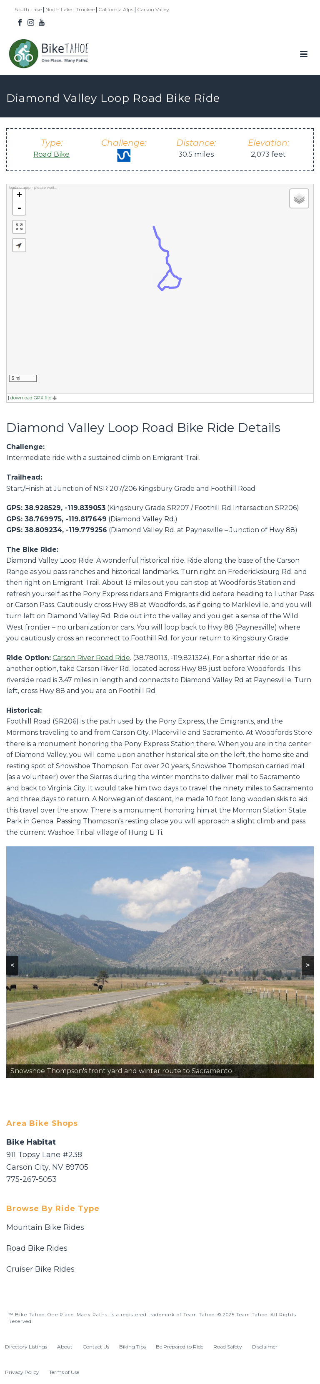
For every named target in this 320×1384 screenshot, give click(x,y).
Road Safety (227, 1346)
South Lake (28, 9)
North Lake (58, 9)
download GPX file (33, 398)
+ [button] (19, 195)
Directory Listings (26, 1346)
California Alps (115, 9)
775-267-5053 (31, 1179)
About (64, 1346)
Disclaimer (265, 1346)
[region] (160, 962)
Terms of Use (64, 1372)
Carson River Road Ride (91, 658)
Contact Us (95, 1346)
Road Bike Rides (37, 1248)
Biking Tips (132, 1346)
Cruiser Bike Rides (40, 1269)
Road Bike (51, 154)
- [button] (19, 208)
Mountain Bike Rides (45, 1227)
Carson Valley (153, 9)
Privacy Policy (22, 1372)
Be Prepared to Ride (179, 1346)
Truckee (85, 9)
